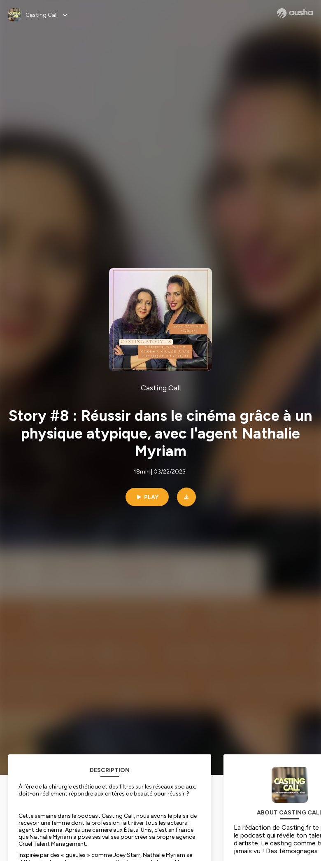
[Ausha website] (295, 13)
